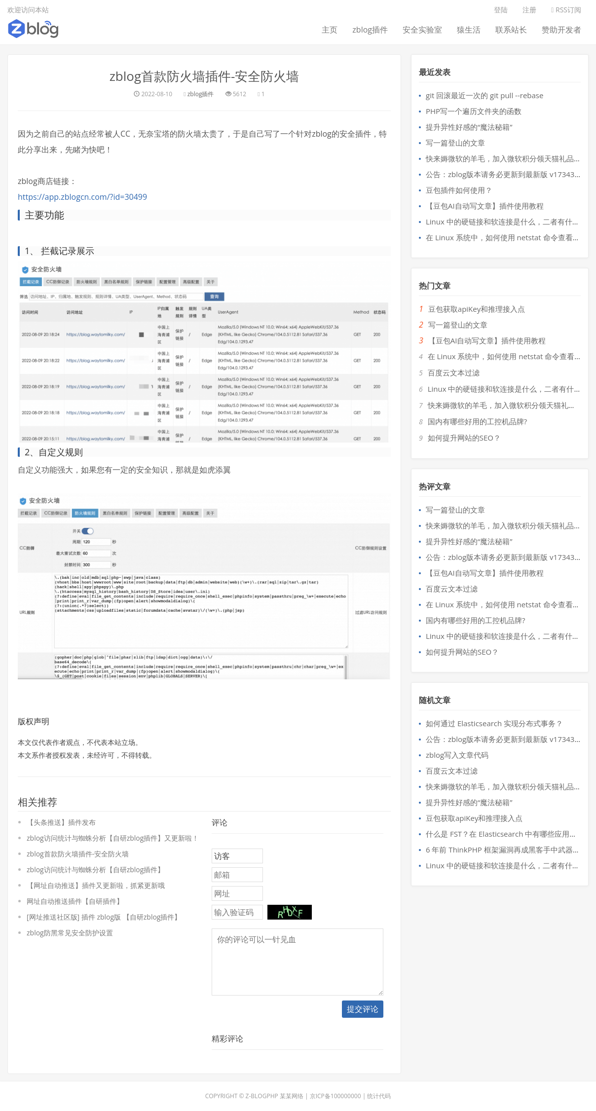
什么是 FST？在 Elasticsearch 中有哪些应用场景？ (509, 834)
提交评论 (362, 1008)
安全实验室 (422, 29)
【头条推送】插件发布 (61, 822)
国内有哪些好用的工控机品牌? (477, 421)
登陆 (501, 9)
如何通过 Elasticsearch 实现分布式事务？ (494, 723)
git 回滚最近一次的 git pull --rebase (484, 95)
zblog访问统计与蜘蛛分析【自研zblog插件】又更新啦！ (113, 838)
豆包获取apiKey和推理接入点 (476, 309)
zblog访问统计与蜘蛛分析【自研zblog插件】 (95, 869)
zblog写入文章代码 (457, 755)
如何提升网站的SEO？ (464, 438)
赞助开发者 (561, 29)
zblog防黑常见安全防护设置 (70, 932)
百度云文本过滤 (454, 372)
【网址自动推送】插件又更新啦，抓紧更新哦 (96, 885)
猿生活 (469, 29)
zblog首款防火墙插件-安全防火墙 (204, 76)
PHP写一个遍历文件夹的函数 (474, 111)
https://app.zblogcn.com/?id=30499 (82, 196)
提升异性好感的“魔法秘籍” (469, 127)
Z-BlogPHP (262, 1096)
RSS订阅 (566, 9)
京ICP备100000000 (335, 1096)
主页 (329, 29)
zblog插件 (370, 29)
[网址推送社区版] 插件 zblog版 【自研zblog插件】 (104, 917)
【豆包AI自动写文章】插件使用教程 (485, 206)
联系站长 (511, 29)
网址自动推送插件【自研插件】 (75, 901)
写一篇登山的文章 (455, 143)
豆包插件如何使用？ (459, 190)
